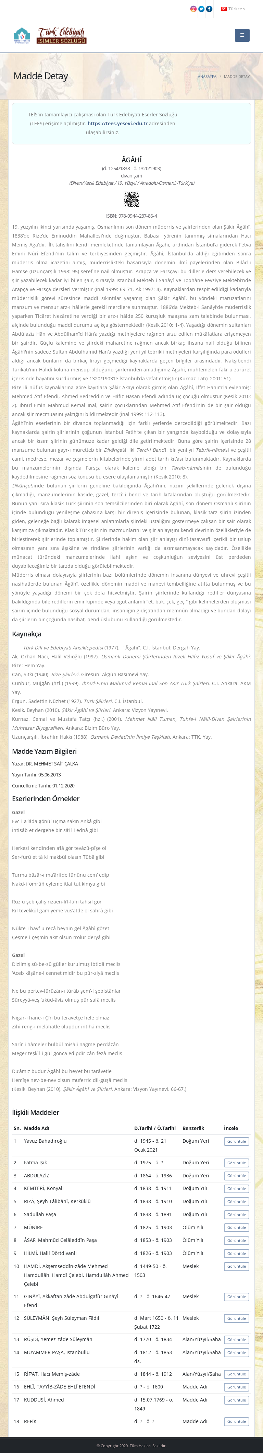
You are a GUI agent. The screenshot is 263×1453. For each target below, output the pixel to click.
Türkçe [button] (233, 9)
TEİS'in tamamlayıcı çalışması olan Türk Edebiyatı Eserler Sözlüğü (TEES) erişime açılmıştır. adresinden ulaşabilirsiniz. (102, 123)
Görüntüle (236, 1141)
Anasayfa (207, 76)
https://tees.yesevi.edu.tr (118, 123)
